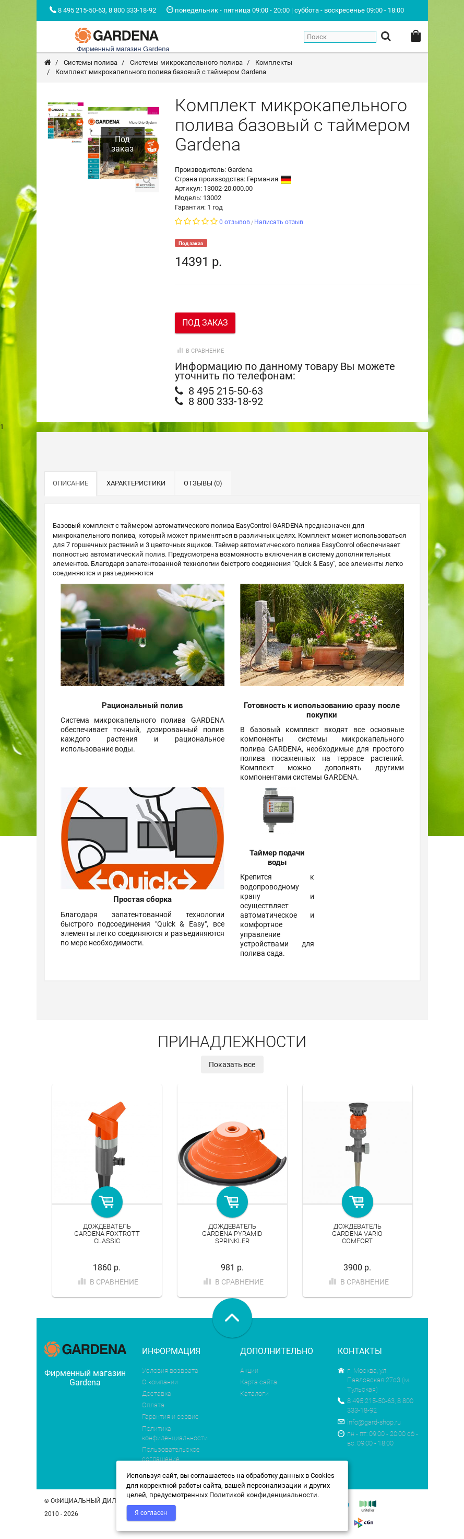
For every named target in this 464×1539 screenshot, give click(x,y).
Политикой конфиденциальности (263, 1495)
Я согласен (151, 1513)
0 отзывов (234, 222)
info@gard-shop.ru (369, 1422)
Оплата (153, 1405)
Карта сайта (258, 1382)
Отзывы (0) (203, 483)
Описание (70, 483)
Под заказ (205, 323)
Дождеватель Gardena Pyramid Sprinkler (232, 1233)
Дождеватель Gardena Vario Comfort (357, 1233)
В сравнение (199, 351)
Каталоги (254, 1393)
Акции (249, 1370)
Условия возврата (170, 1370)
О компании (160, 1382)
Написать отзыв (278, 222)
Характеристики (135, 483)
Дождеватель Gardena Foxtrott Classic (107, 1233)
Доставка (156, 1393)
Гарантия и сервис (170, 1416)
